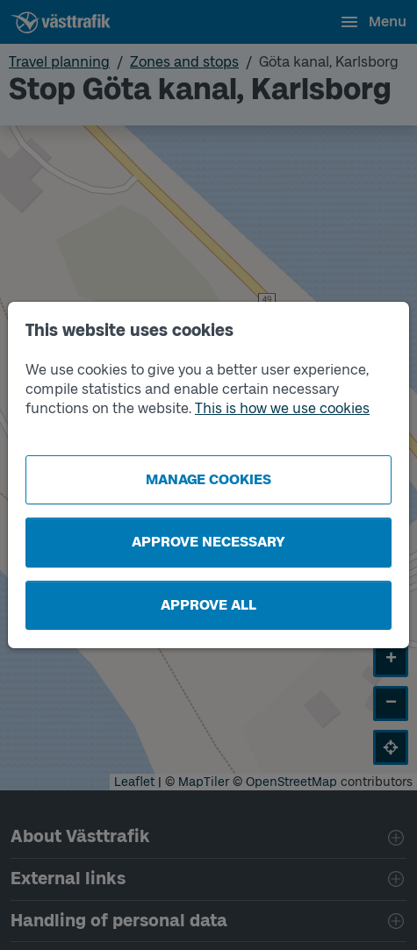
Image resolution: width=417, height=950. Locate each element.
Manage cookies (208, 479)
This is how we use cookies (282, 408)
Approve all (208, 604)
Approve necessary (208, 541)
